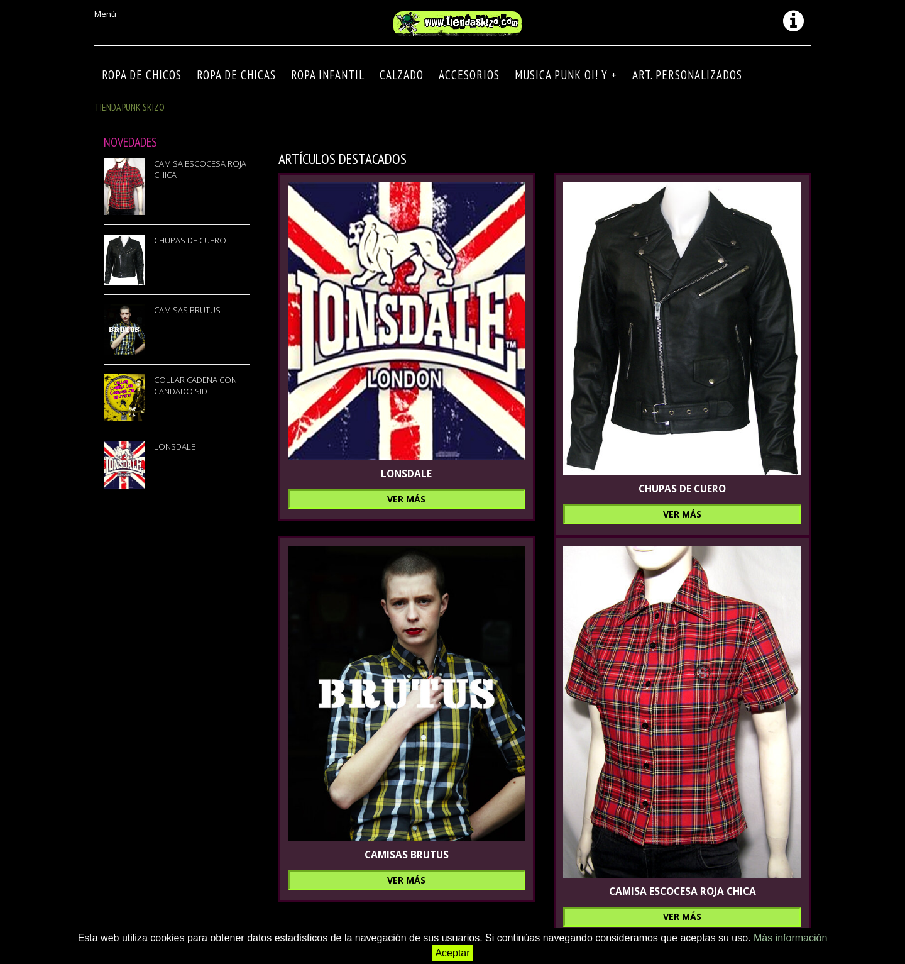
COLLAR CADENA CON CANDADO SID (195, 385)
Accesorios (469, 74)
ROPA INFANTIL (328, 74)
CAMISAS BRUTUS (187, 310)
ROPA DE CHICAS (236, 74)
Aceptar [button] (452, 953)
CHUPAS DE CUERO (190, 240)
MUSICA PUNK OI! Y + (566, 74)
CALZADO (402, 74)
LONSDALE (174, 446)
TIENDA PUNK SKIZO (129, 107)
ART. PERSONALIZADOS (687, 74)
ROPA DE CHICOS (142, 74)
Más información (790, 938)
